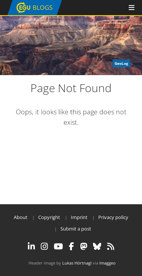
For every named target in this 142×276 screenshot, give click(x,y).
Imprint (79, 217)
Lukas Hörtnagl (77, 263)
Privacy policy (113, 217)
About (20, 217)
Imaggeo (107, 263)
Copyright (49, 217)
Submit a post (75, 228)
